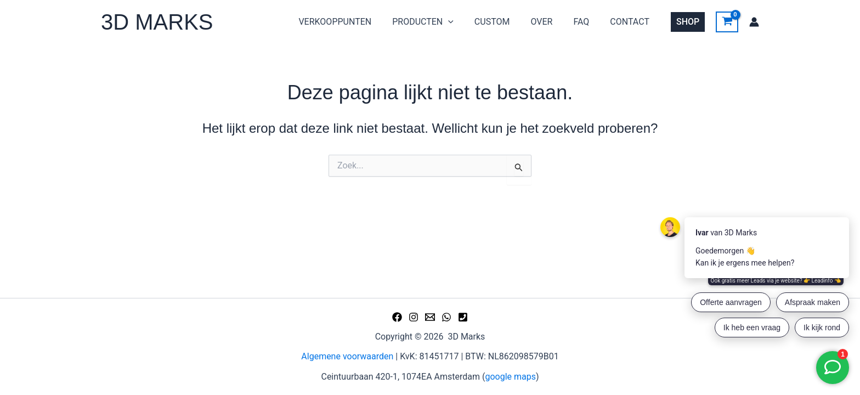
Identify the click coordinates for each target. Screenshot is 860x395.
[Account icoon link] (754, 22)
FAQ (586, 21)
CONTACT (631, 21)
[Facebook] (397, 317)
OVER (550, 21)
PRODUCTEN (437, 22)
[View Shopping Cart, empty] (727, 22)
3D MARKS (157, 22)
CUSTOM (504, 21)
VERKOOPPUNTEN (352, 21)
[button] (462, 22)
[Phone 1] (463, 317)
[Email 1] (430, 317)
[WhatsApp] (446, 317)
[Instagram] (413, 317)
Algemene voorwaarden (347, 356)
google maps (510, 376)
